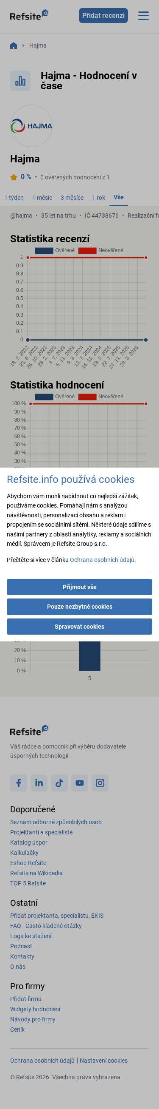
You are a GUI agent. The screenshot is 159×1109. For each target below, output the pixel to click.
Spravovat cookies (79, 626)
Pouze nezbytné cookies (79, 606)
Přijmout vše (80, 587)
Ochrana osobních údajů (102, 559)
